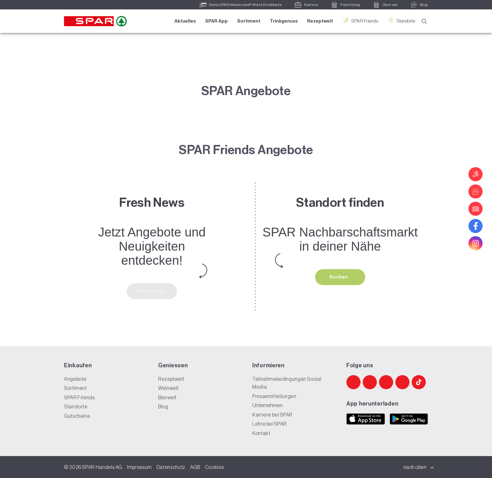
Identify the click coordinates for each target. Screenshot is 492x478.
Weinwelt (168, 388)
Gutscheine (77, 416)
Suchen (339, 277)
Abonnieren (151, 291)
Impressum (139, 467)
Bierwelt (167, 397)
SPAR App (216, 21)
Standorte (401, 21)
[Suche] (424, 21)
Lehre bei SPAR (269, 424)
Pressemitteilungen (274, 396)
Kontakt (261, 433)
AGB (195, 467)
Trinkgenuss (284, 21)
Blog (163, 406)
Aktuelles (185, 21)
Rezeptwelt (320, 21)
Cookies (214, 467)
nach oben (419, 467)
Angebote (75, 379)
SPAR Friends (360, 21)
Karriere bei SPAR (272, 414)
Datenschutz (171, 467)
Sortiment (248, 21)
